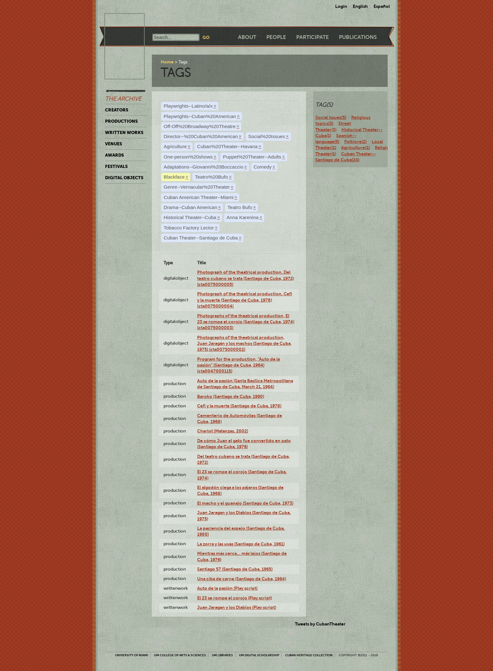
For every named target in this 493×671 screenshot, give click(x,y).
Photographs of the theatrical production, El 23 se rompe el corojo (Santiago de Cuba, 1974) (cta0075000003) (245, 321)
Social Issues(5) (330, 117)
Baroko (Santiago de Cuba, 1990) (230, 396)
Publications (358, 37)
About (247, 37)
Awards (114, 155)
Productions (121, 121)
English (360, 6)
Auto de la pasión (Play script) (227, 588)
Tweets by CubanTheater (320, 623)
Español (382, 6)
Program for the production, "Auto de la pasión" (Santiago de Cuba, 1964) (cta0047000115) (238, 365)
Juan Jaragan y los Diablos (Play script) (236, 607)
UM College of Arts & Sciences (180, 655)
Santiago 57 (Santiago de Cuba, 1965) (235, 569)
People (276, 37)
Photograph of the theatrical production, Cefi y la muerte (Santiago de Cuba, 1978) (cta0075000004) (244, 300)
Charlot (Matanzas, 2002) (222, 430)
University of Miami (131, 655)
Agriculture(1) (355, 147)
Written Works (124, 132)
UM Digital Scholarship (259, 655)
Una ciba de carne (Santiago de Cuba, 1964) (241, 578)
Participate (312, 37)
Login (341, 6)
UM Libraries (222, 655)
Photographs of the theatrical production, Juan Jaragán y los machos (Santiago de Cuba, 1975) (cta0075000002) (244, 343)
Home (167, 61)
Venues (113, 143)
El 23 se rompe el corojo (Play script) (234, 597)
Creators (116, 109)
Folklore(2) (355, 141)
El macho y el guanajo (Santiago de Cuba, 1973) (245, 503)
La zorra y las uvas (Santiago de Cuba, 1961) (241, 543)
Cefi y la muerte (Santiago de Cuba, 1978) (239, 405)
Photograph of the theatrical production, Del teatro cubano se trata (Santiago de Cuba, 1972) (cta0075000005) (245, 278)
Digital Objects (124, 177)
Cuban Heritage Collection (309, 655)
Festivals (116, 166)
